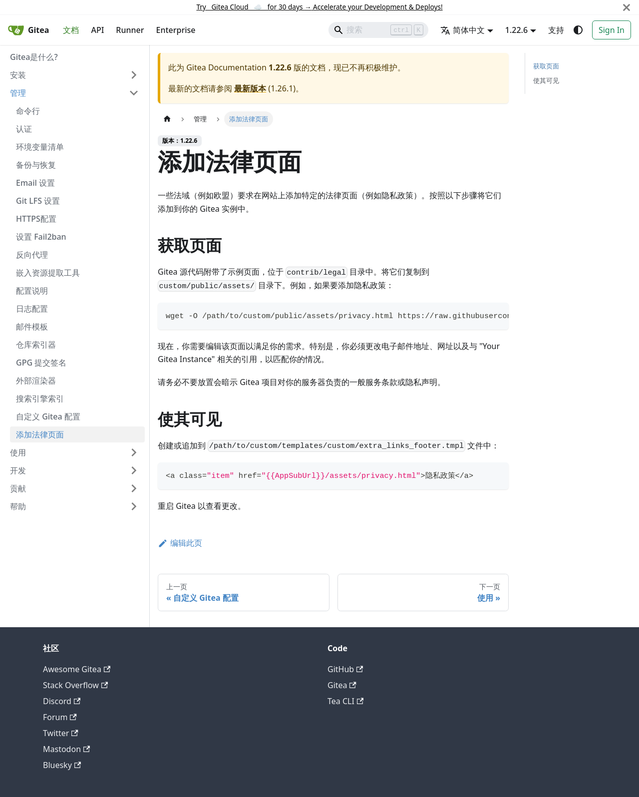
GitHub (345, 669)
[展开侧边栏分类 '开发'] (134, 470)
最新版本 (250, 88)
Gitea (341, 685)
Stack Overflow (75, 685)
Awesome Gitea (76, 669)
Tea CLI (345, 701)
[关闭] (626, 7)
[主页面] (167, 119)
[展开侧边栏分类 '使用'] (134, 452)
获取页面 (546, 65)
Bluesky (62, 765)
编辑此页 (180, 542)
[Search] (378, 30)
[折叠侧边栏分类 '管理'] (134, 93)
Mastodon (66, 749)
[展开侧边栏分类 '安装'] (134, 75)
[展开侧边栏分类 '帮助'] (134, 506)
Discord (61, 701)
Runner (130, 29)
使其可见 (546, 80)
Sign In (612, 29)
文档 (71, 29)
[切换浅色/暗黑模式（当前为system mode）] (578, 30)
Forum (60, 717)
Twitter (60, 733)
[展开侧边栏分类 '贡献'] (134, 488)
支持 (556, 29)
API (97, 29)
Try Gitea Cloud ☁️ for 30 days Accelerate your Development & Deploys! (319, 6)
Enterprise (176, 29)
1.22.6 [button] (516, 29)
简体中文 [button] (462, 29)
